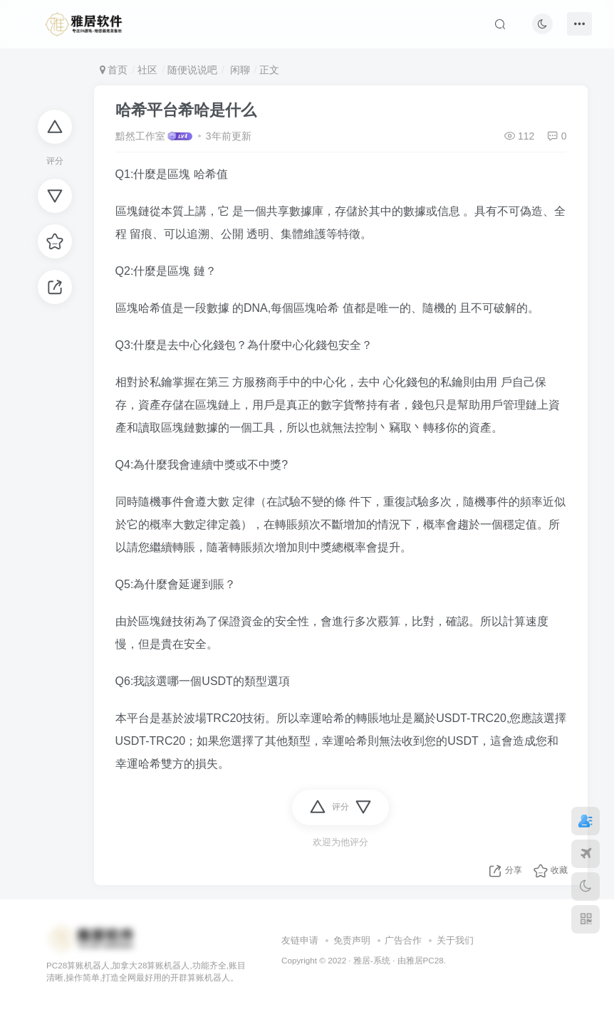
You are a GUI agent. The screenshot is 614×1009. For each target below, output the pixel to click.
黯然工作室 (140, 136)
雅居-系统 (371, 960)
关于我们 (455, 940)
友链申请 (299, 940)
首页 (114, 69)
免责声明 (351, 940)
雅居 (414, 960)
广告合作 (403, 940)
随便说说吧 (192, 69)
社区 (147, 69)
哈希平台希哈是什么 (185, 110)
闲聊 (238, 69)
